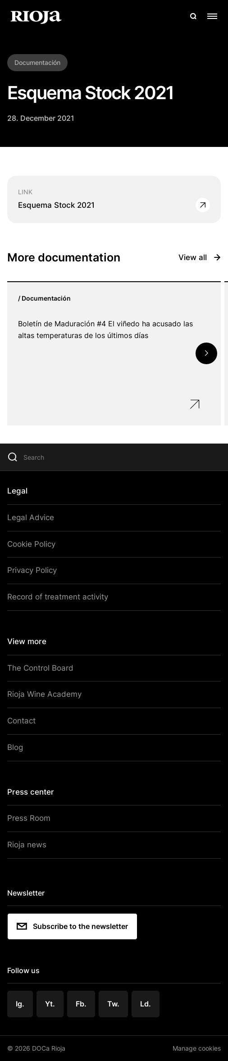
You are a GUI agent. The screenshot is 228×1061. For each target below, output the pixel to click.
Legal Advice (30, 517)
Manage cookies (197, 1048)
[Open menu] (212, 16)
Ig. (20, 1003)
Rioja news (26, 844)
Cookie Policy (31, 544)
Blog (15, 747)
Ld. (145, 1003)
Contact (21, 720)
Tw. (113, 1003)
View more (26, 641)
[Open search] (193, 16)
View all (199, 257)
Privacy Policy (32, 570)
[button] (206, 353)
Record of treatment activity (57, 596)
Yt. (50, 1003)
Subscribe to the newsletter (72, 926)
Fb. (81, 1003)
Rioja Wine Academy (44, 694)
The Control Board (40, 667)
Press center (30, 791)
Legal (17, 490)
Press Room (28, 818)
